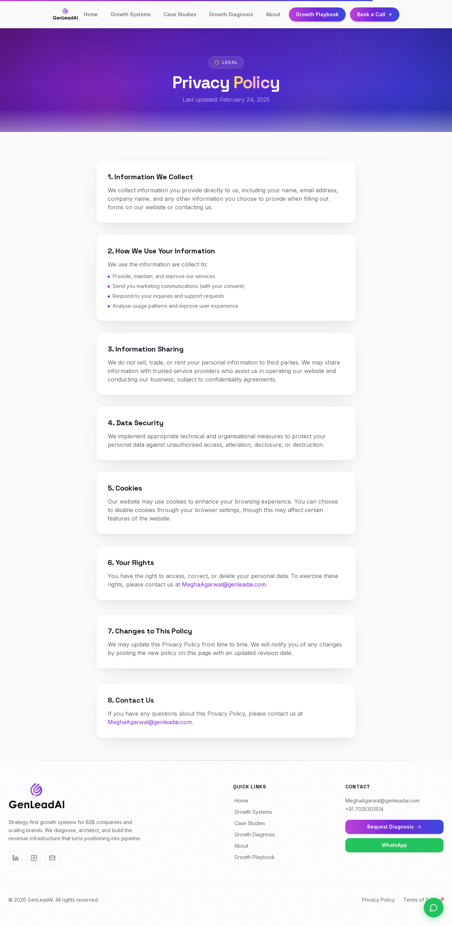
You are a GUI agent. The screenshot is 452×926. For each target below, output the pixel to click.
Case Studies (179, 14)
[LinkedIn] (15, 858)
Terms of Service (423, 900)
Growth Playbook (317, 14)
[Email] (52, 858)
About (273, 14)
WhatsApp (394, 845)
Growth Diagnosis (231, 14)
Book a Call (375, 14)
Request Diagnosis (394, 827)
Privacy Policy (378, 900)
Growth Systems (131, 14)
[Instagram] (34, 858)
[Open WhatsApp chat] (434, 908)
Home (91, 14)
